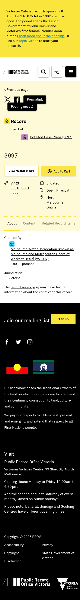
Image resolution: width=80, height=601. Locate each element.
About (12, 223)
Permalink (35, 99)
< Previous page (16, 89)
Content (29, 223)
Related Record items (58, 223)
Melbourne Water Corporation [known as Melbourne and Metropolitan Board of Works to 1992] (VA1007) (42, 254)
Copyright (11, 553)
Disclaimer (12, 561)
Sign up (63, 319)
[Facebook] (6, 342)
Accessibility (14, 545)
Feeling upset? (22, 106)
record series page (25, 287)
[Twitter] (18, 342)
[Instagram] (29, 342)
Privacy (47, 545)
